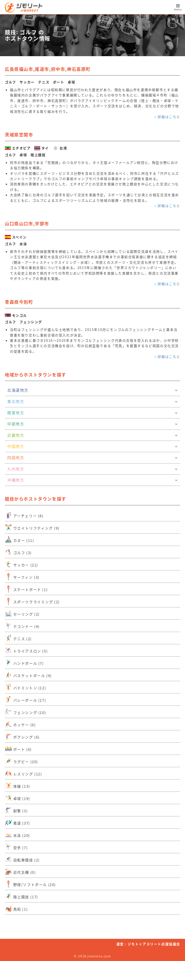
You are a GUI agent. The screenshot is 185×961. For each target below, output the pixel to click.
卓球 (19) (17, 797)
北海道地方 (92, 390)
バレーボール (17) (25, 699)
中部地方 (92, 424)
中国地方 (92, 446)
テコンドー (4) (22, 625)
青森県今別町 (19, 302)
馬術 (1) (16, 908)
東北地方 (92, 401)
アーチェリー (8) (24, 515)
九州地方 (92, 469)
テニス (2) (18, 638)
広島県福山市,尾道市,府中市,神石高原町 (48, 69)
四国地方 (92, 457)
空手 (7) (16, 847)
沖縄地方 (92, 480)
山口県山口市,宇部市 (27, 223)
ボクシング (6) (22, 736)
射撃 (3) (16, 810)
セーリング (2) (22, 613)
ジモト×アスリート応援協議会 (154, 943)
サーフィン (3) (22, 576)
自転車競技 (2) (22, 859)
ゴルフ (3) (18, 552)
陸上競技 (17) (21, 896)
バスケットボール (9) (28, 675)
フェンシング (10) (25, 711)
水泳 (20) (17, 834)
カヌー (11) (19, 539)
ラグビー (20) (21, 761)
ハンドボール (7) (24, 662)
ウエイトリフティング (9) (32, 527)
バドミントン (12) (25, 687)
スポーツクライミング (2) (32, 601)
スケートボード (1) (26, 588)
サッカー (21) (21, 564)
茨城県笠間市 (19, 134)
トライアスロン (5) (26, 650)
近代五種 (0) (20, 871)
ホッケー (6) (20, 724)
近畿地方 (92, 435)
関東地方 (92, 412)
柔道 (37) (17, 822)
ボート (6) (18, 748)
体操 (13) (17, 785)
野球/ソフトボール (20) (30, 883)
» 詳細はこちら (167, 116)
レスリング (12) (23, 773)
